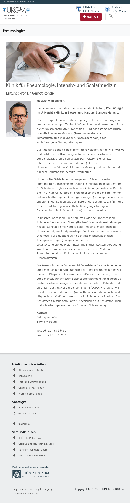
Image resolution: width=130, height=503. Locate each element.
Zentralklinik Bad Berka (31, 455)
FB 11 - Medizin (91, 10)
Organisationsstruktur (31, 387)
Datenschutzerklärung (25, 493)
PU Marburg (117, 7)
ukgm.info (24, 424)
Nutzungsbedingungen (42, 489)
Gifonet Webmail (27, 413)
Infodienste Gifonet (29, 407)
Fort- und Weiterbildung (32, 381)
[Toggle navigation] (110, 16)
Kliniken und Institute (31, 370)
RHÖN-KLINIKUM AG (29, 437)
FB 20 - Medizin (119, 10)
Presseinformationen (30, 393)
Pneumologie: (14, 30)
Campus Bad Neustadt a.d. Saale (36, 443)
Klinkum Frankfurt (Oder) (32, 449)
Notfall (93, 17)
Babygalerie (25, 376)
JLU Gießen (89, 7)
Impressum (19, 489)
